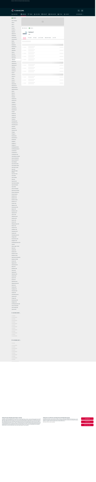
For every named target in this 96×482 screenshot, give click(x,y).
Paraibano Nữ (14, 288)
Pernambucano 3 (15, 124)
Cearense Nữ (14, 275)
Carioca (13, 52)
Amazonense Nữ (14, 264)
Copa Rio (13, 179)
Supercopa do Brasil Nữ (16, 257)
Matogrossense (14, 87)
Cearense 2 (14, 68)
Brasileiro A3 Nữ (14, 255)
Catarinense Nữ (14, 274)
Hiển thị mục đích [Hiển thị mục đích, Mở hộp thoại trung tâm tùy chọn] (87, 424)
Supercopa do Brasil (15, 190)
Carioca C (13, 59)
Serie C (13, 24)
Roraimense (14, 139)
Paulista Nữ (14, 292)
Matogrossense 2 (15, 89)
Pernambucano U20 (15, 235)
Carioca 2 (13, 54)
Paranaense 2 (14, 107)
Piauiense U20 (14, 130)
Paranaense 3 (14, 109)
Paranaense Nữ (14, 290)
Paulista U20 (14, 233)
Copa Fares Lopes (15, 167)
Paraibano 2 (14, 104)
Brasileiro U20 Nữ (15, 259)
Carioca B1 (14, 55)
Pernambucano (14, 120)
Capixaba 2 (14, 50)
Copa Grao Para (14, 173)
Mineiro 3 (13, 94)
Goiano (13, 78)
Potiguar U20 (14, 236)
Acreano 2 (13, 29)
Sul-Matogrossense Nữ (16, 303)
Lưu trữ (54, 37)
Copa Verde (14, 186)
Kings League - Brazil (15, 246)
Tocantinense (14, 150)
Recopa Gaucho (14, 194)
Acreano (13, 28)
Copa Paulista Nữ (15, 307)
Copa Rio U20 (14, 181)
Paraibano (13, 102)
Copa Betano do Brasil (16, 156)
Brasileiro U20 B (14, 199)
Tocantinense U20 (15, 154)
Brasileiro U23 (14, 196)
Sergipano (13, 141)
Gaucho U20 (14, 220)
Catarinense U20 (14, 216)
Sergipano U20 (14, 240)
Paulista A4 (14, 117)
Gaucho (13, 72)
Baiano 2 (13, 42)
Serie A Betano (14, 20)
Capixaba (13, 48)
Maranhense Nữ (14, 281)
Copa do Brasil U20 (15, 158)
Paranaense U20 (14, 231)
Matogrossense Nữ (15, 283)
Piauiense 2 (14, 128)
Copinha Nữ (14, 249)
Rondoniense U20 (15, 238)
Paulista (13, 111)
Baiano (13, 41)
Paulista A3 (14, 115)
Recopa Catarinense (15, 192)
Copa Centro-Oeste (15, 163)
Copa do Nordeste (15, 188)
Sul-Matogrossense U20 (16, 242)
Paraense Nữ (14, 287)
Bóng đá (25, 28)
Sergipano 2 (14, 143)
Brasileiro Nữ (14, 251)
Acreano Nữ (14, 261)
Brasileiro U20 (14, 197)
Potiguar (13, 132)
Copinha (13, 244)
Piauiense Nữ (14, 296)
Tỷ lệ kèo (30, 37)
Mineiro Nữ (14, 285)
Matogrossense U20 (15, 223)
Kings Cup (13, 248)
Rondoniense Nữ (15, 300)
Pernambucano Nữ (15, 294)
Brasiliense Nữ (14, 268)
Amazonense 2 (14, 39)
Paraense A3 (14, 100)
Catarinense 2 (14, 63)
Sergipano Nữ (14, 301)
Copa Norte (14, 175)
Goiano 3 (13, 81)
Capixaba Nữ (14, 272)
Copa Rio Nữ (14, 309)
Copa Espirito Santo (15, 165)
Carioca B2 (14, 57)
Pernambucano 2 (15, 122)
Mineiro (13, 91)
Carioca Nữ (14, 270)
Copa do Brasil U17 (15, 160)
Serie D (13, 26)
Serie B (13, 22)
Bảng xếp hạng (48, 37)
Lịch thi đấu (40, 37)
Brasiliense (14, 44)
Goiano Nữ (13, 279)
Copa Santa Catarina (15, 183)
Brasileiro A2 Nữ (14, 253)
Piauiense (13, 126)
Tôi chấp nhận (87, 418)
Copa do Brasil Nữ (15, 305)
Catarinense (14, 61)
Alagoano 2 (14, 33)
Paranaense (14, 106)
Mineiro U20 (14, 225)
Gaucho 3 (13, 76)
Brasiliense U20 (14, 210)
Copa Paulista (14, 177)
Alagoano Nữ (14, 262)
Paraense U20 (14, 227)
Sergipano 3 (14, 145)
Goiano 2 (13, 80)
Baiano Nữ (13, 266)
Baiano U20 (14, 209)
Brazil (31, 28)
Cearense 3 (14, 70)
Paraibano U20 (14, 229)
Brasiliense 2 (14, 46)
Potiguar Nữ (14, 298)
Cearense (13, 67)
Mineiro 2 (13, 93)
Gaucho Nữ (14, 277)
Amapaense (14, 35)
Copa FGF (13, 169)
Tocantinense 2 (14, 152)
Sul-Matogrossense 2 (15, 148)
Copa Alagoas (14, 161)
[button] (78, 10)
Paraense (13, 96)
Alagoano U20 (14, 205)
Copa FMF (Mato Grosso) (15, 171)
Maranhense (14, 83)
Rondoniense (14, 135)
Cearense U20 (14, 218)
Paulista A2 (14, 113)
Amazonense (14, 37)
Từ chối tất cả (87, 421)
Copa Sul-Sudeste (15, 184)
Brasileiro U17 (14, 201)
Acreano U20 (14, 203)
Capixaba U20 (14, 212)
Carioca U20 (14, 214)
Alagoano (13, 31)
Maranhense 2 (14, 85)
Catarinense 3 (14, 65)
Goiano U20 (14, 222)
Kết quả (34, 37)
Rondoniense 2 (14, 137)
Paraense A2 (14, 98)
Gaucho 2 (13, 74)
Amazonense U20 (15, 207)
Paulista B (13, 119)
